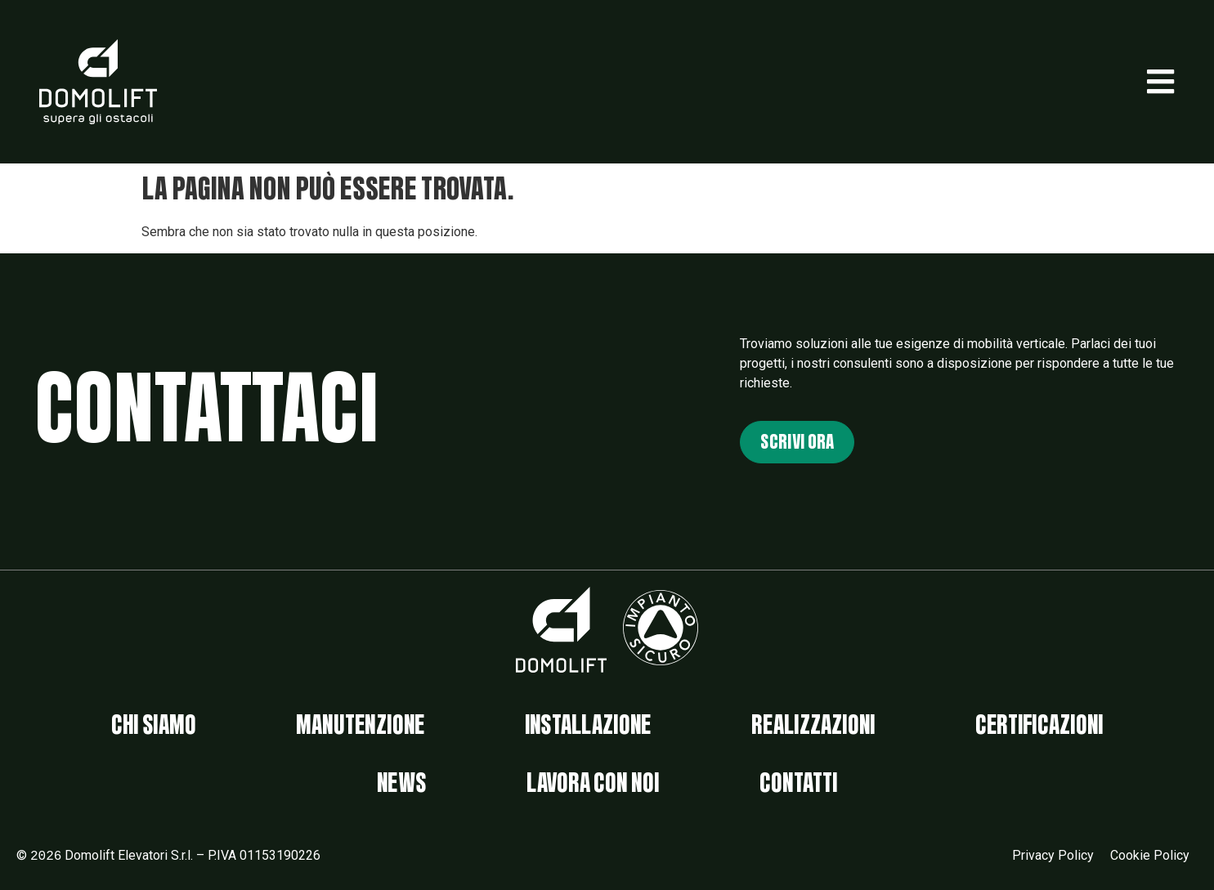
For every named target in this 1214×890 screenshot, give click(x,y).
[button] (1160, 81)
